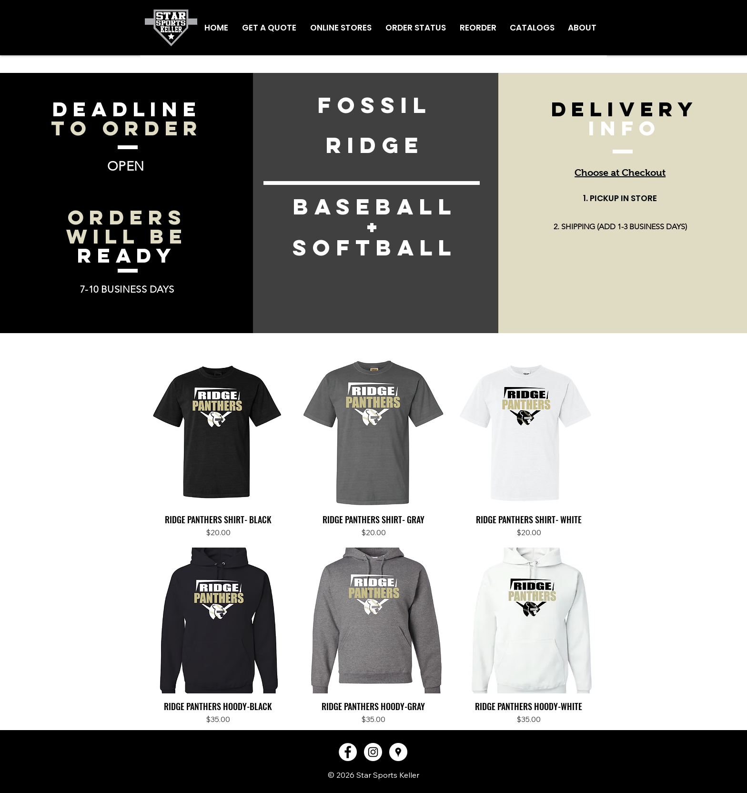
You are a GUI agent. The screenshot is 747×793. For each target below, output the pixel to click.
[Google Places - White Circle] (398, 752)
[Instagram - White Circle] (373, 752)
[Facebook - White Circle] (348, 752)
